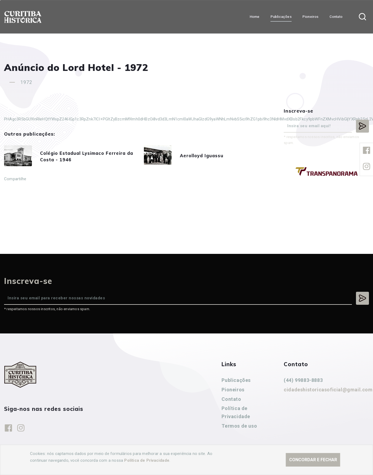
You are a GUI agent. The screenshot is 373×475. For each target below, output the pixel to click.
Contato (231, 399)
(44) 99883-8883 (303, 380)
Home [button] (255, 16)
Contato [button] (335, 16)
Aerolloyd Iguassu (207, 156)
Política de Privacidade (236, 412)
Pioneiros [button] (310, 16)
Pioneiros (233, 389)
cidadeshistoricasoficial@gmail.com (328, 389)
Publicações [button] (281, 16)
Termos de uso (239, 426)
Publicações (236, 380)
